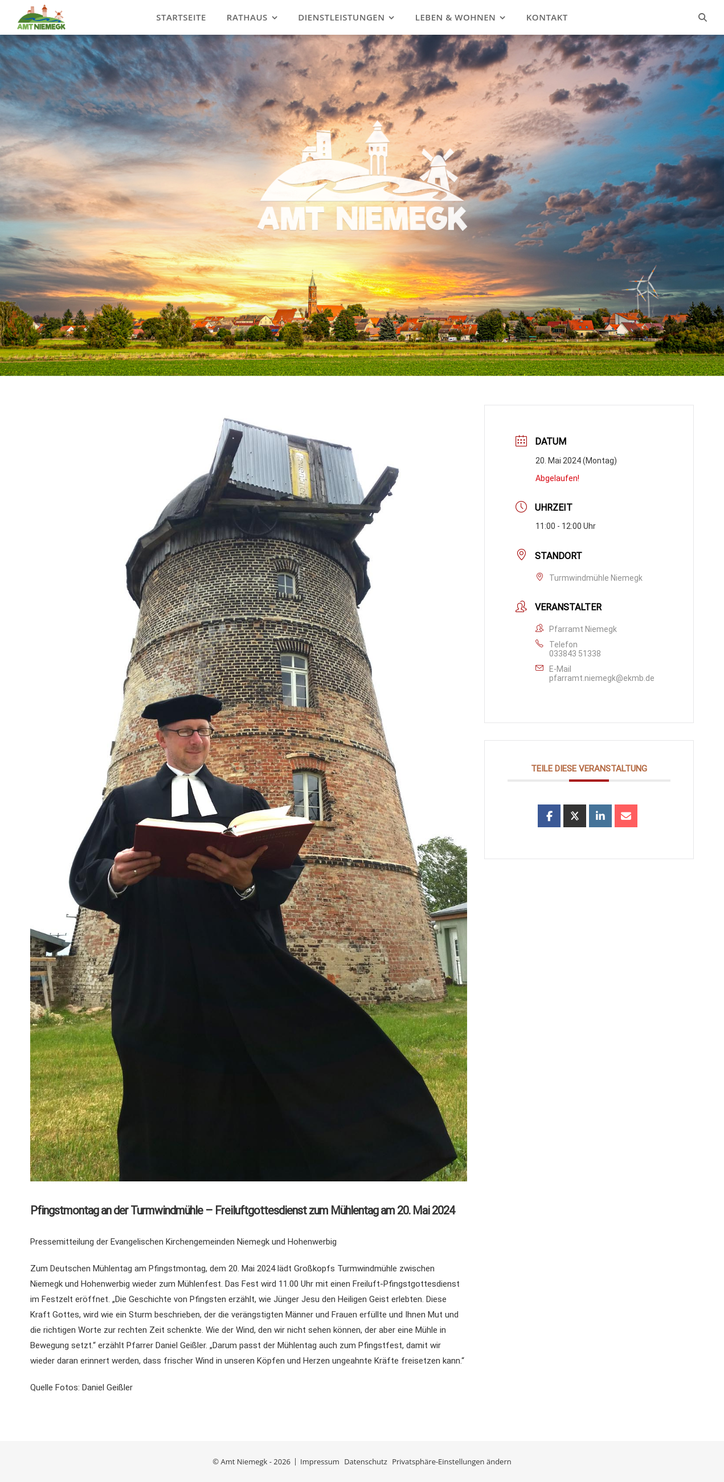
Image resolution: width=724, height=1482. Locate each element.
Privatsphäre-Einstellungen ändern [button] (451, 1461)
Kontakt (547, 17)
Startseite (181, 17)
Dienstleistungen (341, 17)
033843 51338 (575, 653)
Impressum (319, 1461)
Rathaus (247, 17)
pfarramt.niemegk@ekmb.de (602, 678)
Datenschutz (365, 1461)
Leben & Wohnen (455, 17)
